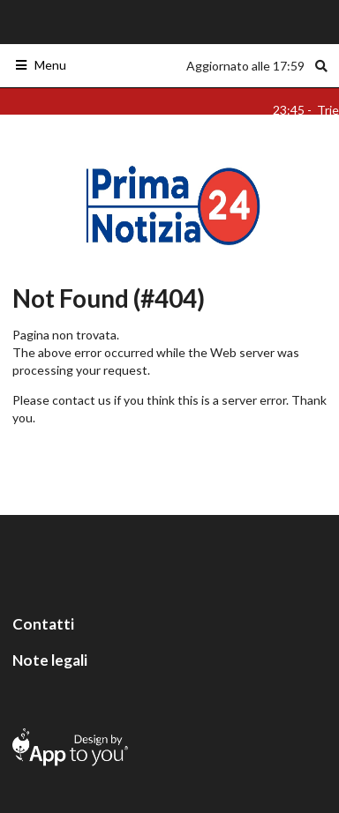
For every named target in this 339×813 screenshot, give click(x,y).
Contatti (43, 624)
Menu (40, 64)
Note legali (49, 660)
